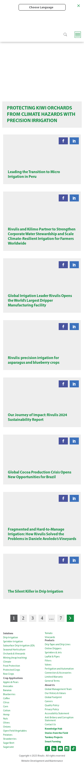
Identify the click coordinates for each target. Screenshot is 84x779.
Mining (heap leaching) (15, 671)
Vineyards (50, 650)
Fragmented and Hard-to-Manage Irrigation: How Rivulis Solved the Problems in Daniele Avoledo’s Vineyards (42, 546)
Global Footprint (53, 710)
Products (49, 653)
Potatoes (7, 748)
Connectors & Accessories (58, 686)
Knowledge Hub (53, 742)
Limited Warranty (54, 690)
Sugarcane (8, 760)
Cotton (6, 724)
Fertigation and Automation (59, 682)
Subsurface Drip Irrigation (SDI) (19, 659)
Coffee (6, 711)
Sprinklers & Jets (53, 666)
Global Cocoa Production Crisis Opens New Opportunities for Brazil (39, 484)
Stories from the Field (56, 746)
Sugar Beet (8, 756)
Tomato (48, 646)
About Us (50, 698)
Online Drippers (53, 662)
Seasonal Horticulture (14, 663)
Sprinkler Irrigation (13, 655)
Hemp (6, 728)
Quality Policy (52, 718)
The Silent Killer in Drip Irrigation (35, 604)
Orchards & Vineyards (14, 667)
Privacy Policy (52, 722)
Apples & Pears (10, 695)
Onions (7, 740)
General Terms (52, 694)
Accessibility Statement (57, 726)
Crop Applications (13, 691)
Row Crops (8, 687)
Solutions (8, 646)
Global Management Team (58, 702)
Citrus (6, 715)
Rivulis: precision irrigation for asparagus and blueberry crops (33, 366)
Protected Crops (11, 683)
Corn (5, 720)
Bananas (7, 703)
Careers (49, 714)
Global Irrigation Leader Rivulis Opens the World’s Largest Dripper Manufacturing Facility (40, 305)
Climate (7, 675)
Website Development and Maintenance (42, 774)
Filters (48, 674)
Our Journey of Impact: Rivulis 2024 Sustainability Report (37, 425)
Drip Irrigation (10, 651)
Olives (6, 736)
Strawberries (9, 752)
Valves (48, 678)
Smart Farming (53, 755)
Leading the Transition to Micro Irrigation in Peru (34, 176)
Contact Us (50, 738)
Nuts (5, 732)
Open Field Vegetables (15, 744)
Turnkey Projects (54, 750)
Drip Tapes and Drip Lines (57, 657)
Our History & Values (55, 706)
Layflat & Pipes (52, 670)
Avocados (8, 699)
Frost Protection (11, 679)
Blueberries (9, 707)
